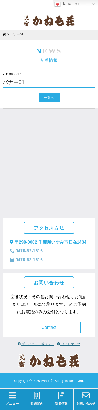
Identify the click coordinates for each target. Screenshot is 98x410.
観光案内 (37, 399)
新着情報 (61, 399)
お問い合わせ (86, 399)
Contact (49, 327)
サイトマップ (68, 344)
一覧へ (49, 97)
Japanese (67, 4)
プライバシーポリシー (36, 344)
